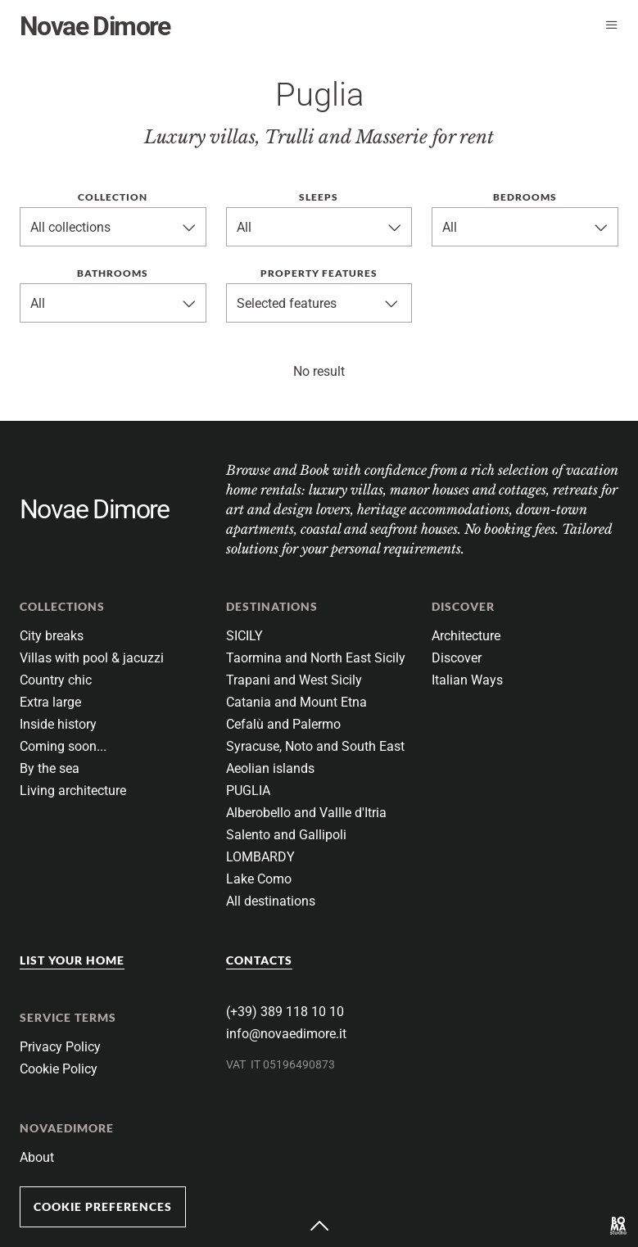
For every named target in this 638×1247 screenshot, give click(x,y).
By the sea (49, 768)
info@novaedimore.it (286, 1033)
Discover (457, 658)
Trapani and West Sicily (294, 680)
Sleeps (318, 197)
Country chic (56, 680)
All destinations (270, 901)
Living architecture (73, 790)
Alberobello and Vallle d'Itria (306, 812)
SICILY (244, 636)
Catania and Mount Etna (296, 702)
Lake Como (259, 879)
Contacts (259, 960)
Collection (112, 197)
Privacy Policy (60, 1047)
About (37, 1157)
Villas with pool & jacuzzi (92, 658)
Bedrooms (525, 197)
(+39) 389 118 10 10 (285, 1011)
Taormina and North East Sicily (315, 658)
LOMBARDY (260, 857)
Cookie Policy (58, 1069)
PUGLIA (248, 790)
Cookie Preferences (103, 1206)
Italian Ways (467, 680)
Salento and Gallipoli (286, 835)
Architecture (466, 636)
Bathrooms (112, 273)
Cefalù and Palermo (283, 724)
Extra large (50, 702)
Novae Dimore (95, 26)
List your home (72, 960)
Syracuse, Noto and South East (315, 746)
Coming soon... (63, 746)
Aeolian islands (270, 768)
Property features (319, 273)
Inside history (58, 724)
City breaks (52, 636)
